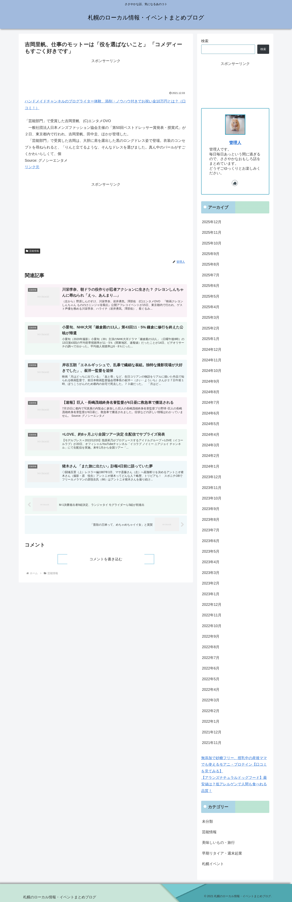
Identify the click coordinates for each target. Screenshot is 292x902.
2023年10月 (211, 498)
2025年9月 (210, 254)
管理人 (235, 142)
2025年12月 (211, 222)
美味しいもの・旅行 (218, 843)
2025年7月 (210, 275)
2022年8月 (210, 647)
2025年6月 (210, 286)
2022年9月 (210, 636)
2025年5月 (210, 296)
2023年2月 (210, 583)
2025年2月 (210, 328)
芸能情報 (32, 251)
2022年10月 (211, 626)
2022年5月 (210, 679)
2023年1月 (210, 594)
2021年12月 (211, 732)
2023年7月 (210, 530)
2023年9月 (210, 509)
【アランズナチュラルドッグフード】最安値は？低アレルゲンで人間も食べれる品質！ (234, 784)
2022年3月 (210, 700)
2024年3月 (210, 445)
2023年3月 (210, 573)
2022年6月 (210, 668)
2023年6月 (210, 541)
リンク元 (32, 167)
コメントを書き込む (105, 563)
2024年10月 (211, 371)
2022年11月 (211, 615)
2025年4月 (210, 307)
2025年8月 (210, 264)
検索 (204, 41)
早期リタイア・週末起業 (222, 853)
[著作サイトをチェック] (235, 183)
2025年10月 (211, 243)
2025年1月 (210, 339)
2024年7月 (210, 402)
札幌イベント (213, 864)
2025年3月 (210, 317)
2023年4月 (210, 562)
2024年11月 (211, 360)
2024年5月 (210, 424)
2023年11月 (211, 488)
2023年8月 (210, 520)
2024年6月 (210, 413)
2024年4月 (210, 435)
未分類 (207, 821)
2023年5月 (210, 551)
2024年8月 (210, 392)
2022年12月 (211, 605)
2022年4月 (210, 690)
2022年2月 (210, 711)
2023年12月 (211, 477)
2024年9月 (210, 381)
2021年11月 (211, 743)
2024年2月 (210, 456)
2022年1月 (210, 721)
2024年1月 (210, 466)
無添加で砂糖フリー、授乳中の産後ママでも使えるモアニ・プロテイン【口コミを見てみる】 (234, 764)
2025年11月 (211, 232)
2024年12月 (211, 350)
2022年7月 (210, 658)
